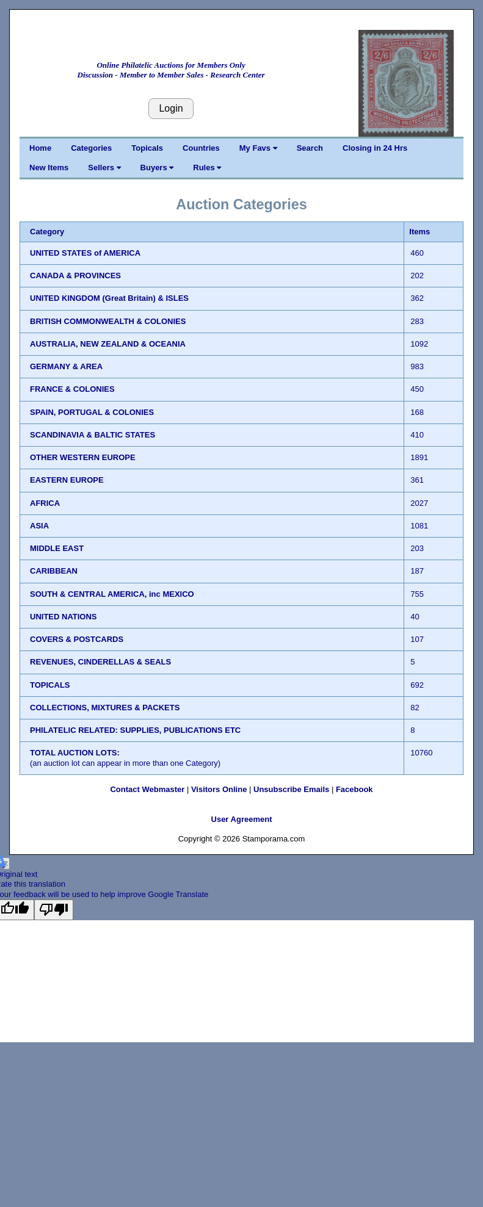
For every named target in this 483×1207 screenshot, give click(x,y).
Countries (201, 148)
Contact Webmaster (147, 789)
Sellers (104, 167)
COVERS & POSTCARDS (76, 639)
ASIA (39, 525)
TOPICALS (50, 685)
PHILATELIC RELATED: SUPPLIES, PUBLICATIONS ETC (135, 730)
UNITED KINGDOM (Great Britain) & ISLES (109, 298)
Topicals (147, 148)
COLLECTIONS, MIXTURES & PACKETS (105, 707)
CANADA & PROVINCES (75, 275)
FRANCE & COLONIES (72, 389)
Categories (91, 148)
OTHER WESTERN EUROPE (83, 457)
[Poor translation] (53, 909)
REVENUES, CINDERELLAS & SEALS (100, 661)
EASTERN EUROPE (67, 480)
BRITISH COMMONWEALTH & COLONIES (108, 321)
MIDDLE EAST (57, 548)
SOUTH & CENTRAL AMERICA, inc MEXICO (112, 594)
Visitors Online (219, 789)
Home (40, 148)
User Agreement (241, 819)
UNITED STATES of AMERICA (85, 253)
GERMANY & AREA (66, 366)
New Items (48, 167)
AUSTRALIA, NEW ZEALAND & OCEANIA (108, 343)
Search (310, 148)
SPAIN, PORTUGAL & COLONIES (92, 412)
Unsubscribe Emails (291, 789)
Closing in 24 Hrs (375, 148)
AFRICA (45, 503)
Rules (207, 167)
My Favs (258, 148)
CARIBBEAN (54, 570)
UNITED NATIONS (63, 616)
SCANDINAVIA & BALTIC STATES (92, 434)
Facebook (354, 789)
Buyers (157, 167)
